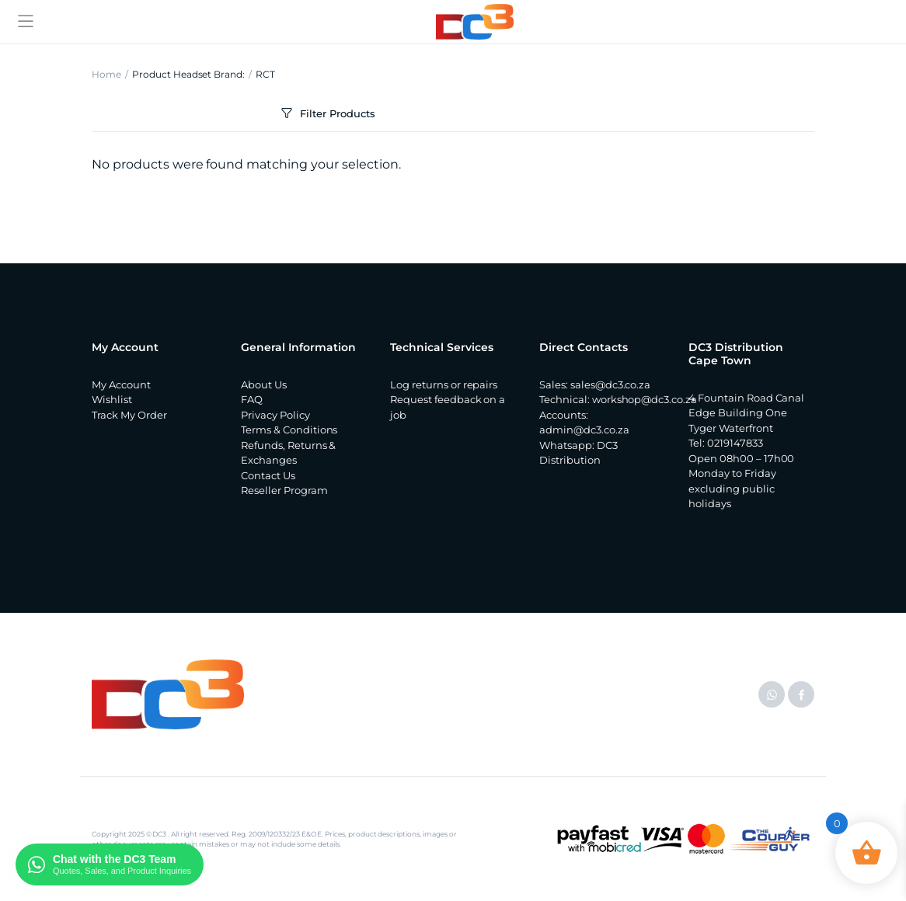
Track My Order (129, 415)
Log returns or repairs (443, 384)
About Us (264, 384)
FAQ (252, 399)
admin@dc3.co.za (584, 429)
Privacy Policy (275, 415)
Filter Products (326, 114)
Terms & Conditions (289, 429)
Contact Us (268, 475)
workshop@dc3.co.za (644, 399)
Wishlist (112, 399)
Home (106, 74)
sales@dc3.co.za (610, 384)
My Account (121, 384)
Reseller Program (284, 490)
